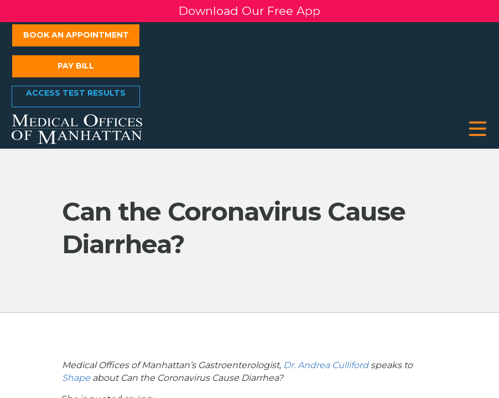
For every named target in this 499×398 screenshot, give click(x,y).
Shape (76, 378)
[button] (477, 129)
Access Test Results (76, 93)
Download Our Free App (249, 11)
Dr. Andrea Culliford (325, 365)
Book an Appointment (76, 35)
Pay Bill (76, 66)
